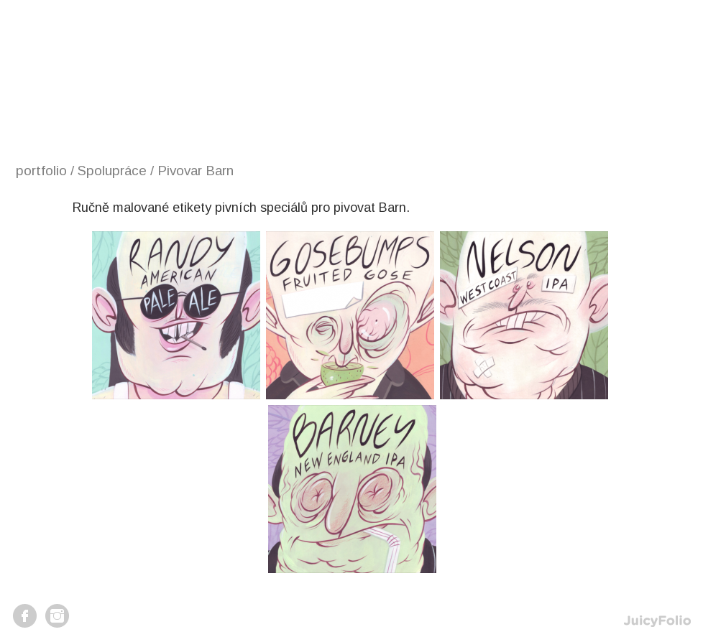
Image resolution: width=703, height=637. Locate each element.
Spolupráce (112, 170)
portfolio (41, 170)
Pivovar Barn (195, 170)
